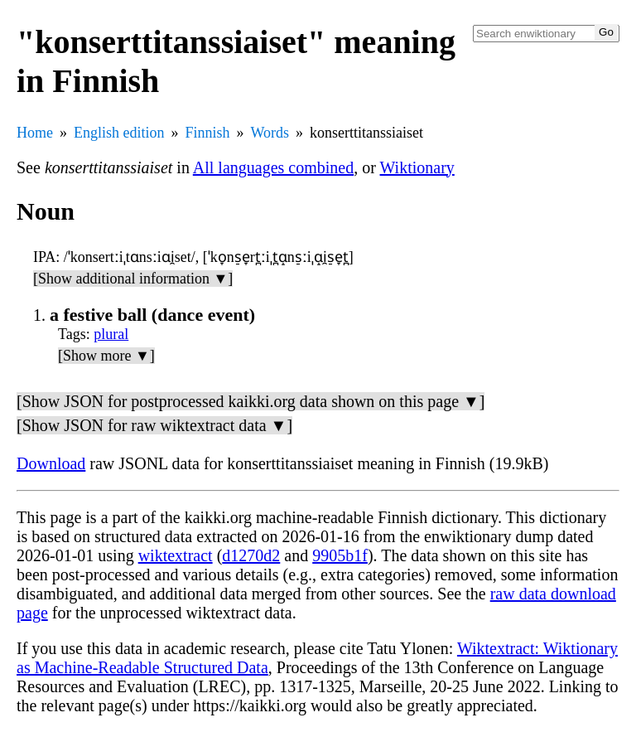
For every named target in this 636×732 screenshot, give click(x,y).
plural (111, 334)
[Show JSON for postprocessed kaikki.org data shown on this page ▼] (250, 401)
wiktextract (175, 555)
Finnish (208, 132)
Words (270, 132)
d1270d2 (251, 555)
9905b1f (340, 555)
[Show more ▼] (106, 355)
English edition (119, 132)
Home (35, 132)
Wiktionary (417, 167)
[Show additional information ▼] (133, 278)
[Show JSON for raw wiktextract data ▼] (154, 425)
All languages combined (273, 167)
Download (51, 463)
